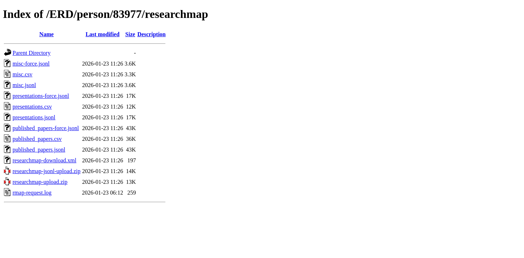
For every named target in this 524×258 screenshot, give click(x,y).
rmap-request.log (32, 193)
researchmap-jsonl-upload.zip (47, 171)
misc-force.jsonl (31, 64)
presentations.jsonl (34, 117)
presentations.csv (32, 107)
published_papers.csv (37, 139)
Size (130, 34)
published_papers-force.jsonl (46, 128)
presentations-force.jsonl (41, 96)
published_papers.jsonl (39, 150)
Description (151, 34)
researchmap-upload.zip (40, 182)
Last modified (103, 34)
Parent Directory (32, 53)
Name (46, 34)
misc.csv (23, 74)
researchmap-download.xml (44, 160)
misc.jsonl (24, 85)
